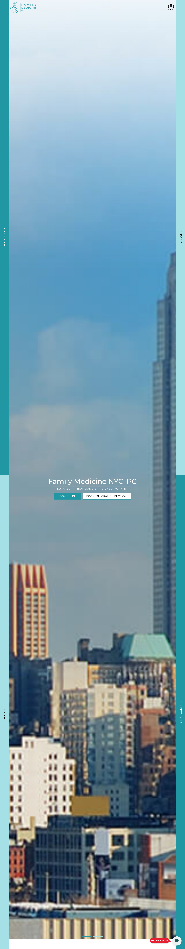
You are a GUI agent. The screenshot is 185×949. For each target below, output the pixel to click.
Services (180, 237)
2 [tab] (98, 936)
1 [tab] (87, 936)
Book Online (4, 237)
